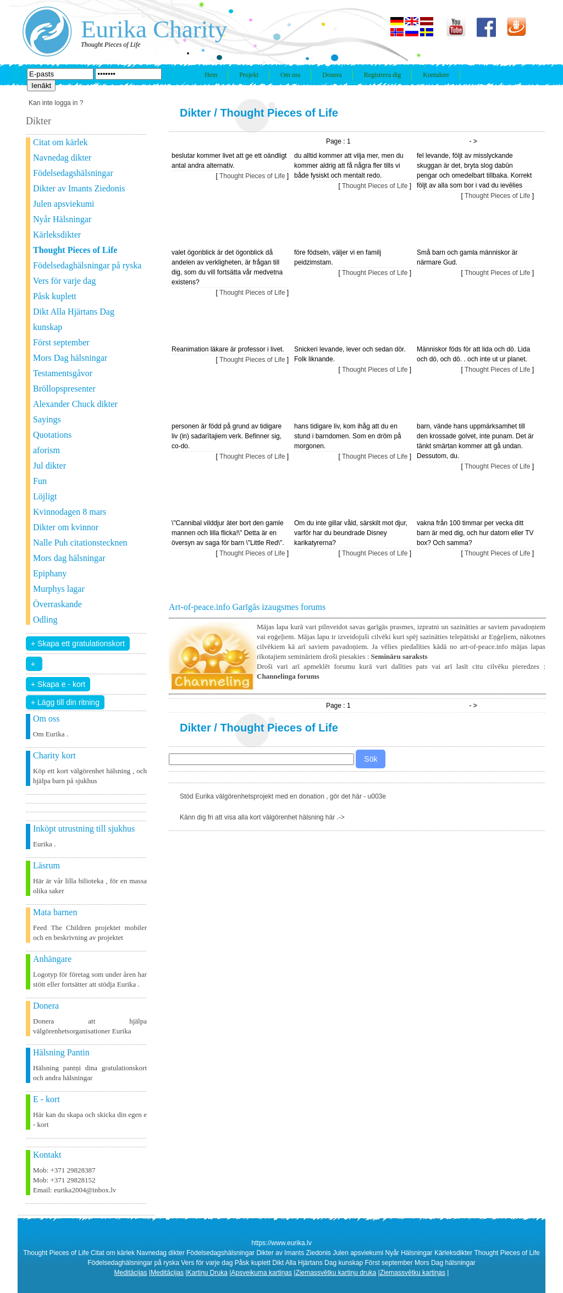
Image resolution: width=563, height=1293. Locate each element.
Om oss (290, 75)
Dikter (195, 113)
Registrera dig (382, 75)
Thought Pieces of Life (279, 113)
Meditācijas (130, 1273)
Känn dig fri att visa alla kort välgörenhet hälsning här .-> (262, 817)
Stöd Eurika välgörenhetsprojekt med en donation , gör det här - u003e (283, 796)
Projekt (248, 75)
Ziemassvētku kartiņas (412, 1273)
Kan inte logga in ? (56, 103)
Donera (331, 75)
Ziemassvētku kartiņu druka (335, 1273)
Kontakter (436, 75)
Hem (211, 75)
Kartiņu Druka (207, 1273)
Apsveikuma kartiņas (261, 1273)
